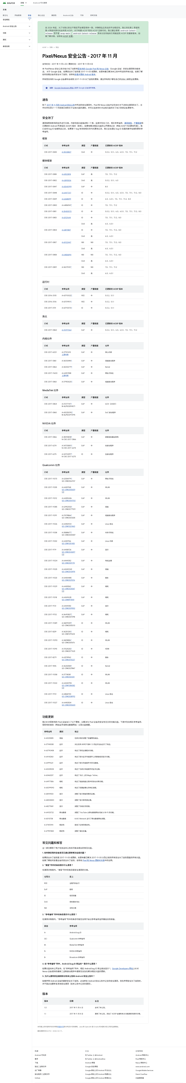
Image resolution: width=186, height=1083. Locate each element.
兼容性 (53, 15)
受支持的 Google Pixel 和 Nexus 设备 (93, 69)
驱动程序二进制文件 (42, 1074)
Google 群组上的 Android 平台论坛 (98, 1070)
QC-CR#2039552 (68, 608)
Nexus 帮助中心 (141, 1063)
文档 (5, 10)
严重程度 (137, 123)
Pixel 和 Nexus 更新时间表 (94, 860)
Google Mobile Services (144, 1070)
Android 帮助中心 (142, 1055)
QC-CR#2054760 (69, 501)
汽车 (82, 15)
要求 (36, 1059)
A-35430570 (67, 211)
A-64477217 (66, 193)
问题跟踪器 (140, 1078)
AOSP (44, 47)
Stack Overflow (141, 1074)
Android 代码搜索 (40, 3)
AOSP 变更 (68, 36)
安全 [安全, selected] (29, 15)
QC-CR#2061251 (68, 677)
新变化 (5, 15)
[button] (14, 20)
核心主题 (41, 15)
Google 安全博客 (91, 1066)
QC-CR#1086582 (68, 685)
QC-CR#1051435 (68, 543)
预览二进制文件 (40, 1066)
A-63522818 (66, 174)
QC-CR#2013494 (68, 572)
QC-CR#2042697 (68, 552)
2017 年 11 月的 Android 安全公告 (61, 105)
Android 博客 (90, 1063)
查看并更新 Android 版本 (85, 74)
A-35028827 (66, 152)
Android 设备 (68, 15)
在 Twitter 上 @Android (93, 1055)
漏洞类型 (128, 123)
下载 (36, 1063)
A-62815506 (66, 180)
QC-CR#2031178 (68, 563)
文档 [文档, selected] (22, 3)
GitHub (37, 1078)
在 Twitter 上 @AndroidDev (95, 1059)
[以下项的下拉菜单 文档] (27, 3)
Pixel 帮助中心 (141, 1059)
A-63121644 (66, 218)
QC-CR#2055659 (68, 490)
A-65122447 (66, 242)
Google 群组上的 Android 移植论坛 (98, 1078)
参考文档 (93, 15)
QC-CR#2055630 (68, 705)
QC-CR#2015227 (68, 660)
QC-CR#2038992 (68, 696)
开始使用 (18, 15)
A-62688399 (66, 199)
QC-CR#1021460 (68, 526)
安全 (57, 47)
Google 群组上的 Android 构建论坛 (98, 1074)
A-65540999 (67, 187)
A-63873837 (66, 230)
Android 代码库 (40, 1055)
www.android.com (143, 1066)
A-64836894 (66, 255)
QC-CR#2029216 (68, 580)
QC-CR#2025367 (68, 589)
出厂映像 (38, 1070)
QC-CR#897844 (68, 600)
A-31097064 (66, 330)
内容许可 (61, 1027)
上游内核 (65, 355)
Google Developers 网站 (63, 88)
